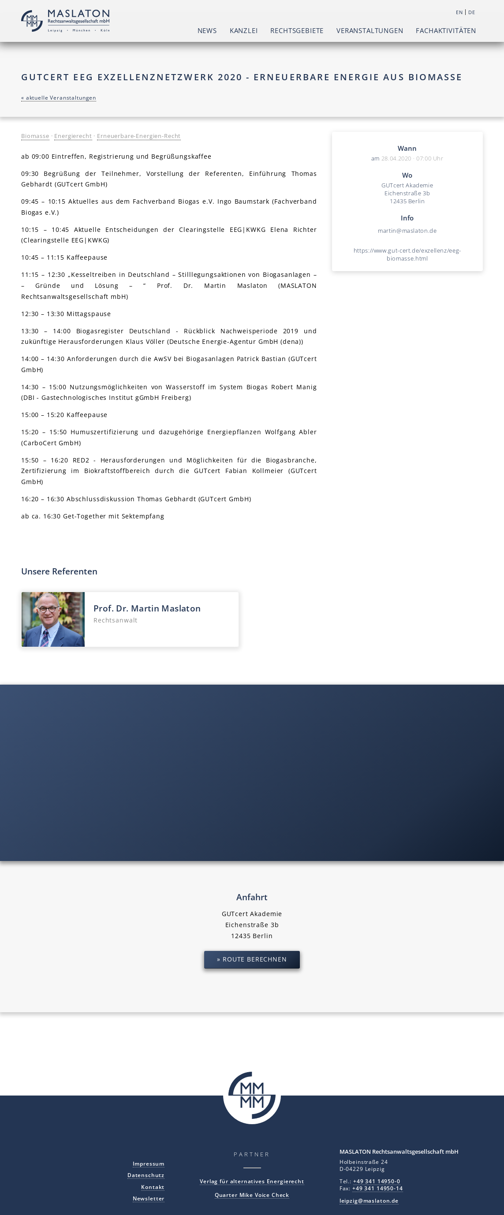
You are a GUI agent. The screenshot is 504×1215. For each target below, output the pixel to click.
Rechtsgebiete (297, 30)
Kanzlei (244, 30)
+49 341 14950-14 (377, 1188)
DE (471, 12)
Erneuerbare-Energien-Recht (139, 136)
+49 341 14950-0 (376, 1181)
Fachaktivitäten (446, 30)
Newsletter (149, 1198)
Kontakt (152, 1186)
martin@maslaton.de (407, 231)
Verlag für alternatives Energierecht (252, 1181)
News (207, 30)
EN (459, 12)
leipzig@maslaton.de (369, 1200)
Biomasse (35, 136)
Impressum (149, 1163)
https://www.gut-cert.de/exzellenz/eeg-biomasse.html (407, 254)
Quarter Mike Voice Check (252, 1194)
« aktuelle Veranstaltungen (58, 97)
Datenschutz (145, 1174)
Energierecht (73, 136)
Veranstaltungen (369, 30)
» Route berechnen (252, 959)
